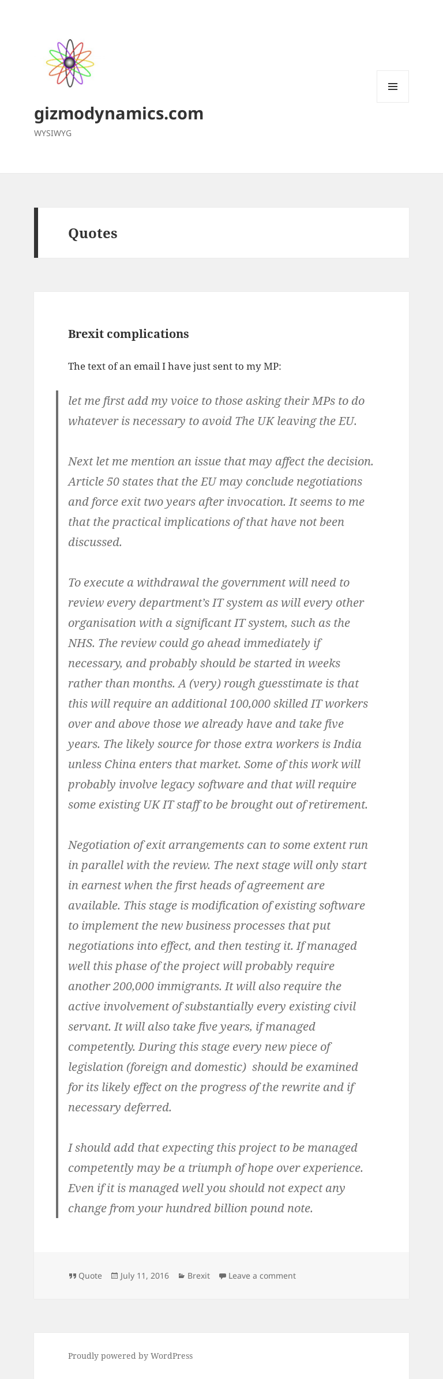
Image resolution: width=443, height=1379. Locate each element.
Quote (90, 1275)
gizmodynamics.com (119, 113)
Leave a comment (262, 1275)
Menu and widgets (393, 102)
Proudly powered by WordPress (130, 1355)
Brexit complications (128, 333)
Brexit (198, 1275)
